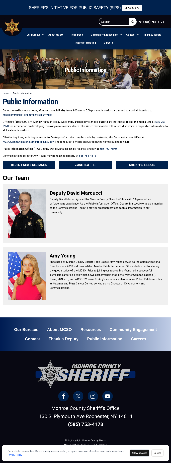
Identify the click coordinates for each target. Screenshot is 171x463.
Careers (108, 42)
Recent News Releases (29, 165)
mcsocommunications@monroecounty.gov (27, 114)
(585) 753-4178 (153, 21)
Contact (130, 34)
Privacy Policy (15, 455)
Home (6, 93)
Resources (77, 34)
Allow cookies (139, 453)
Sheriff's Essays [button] (142, 165)
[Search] (114, 22)
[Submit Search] (133, 22)
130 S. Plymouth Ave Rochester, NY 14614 (85, 416)
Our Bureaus (33, 34)
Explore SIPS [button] (132, 8)
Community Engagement (104, 34)
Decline (157, 453)
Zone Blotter (85, 165)
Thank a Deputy (152, 34)
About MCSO (55, 34)
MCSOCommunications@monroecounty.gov (28, 141)
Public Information (85, 42)
